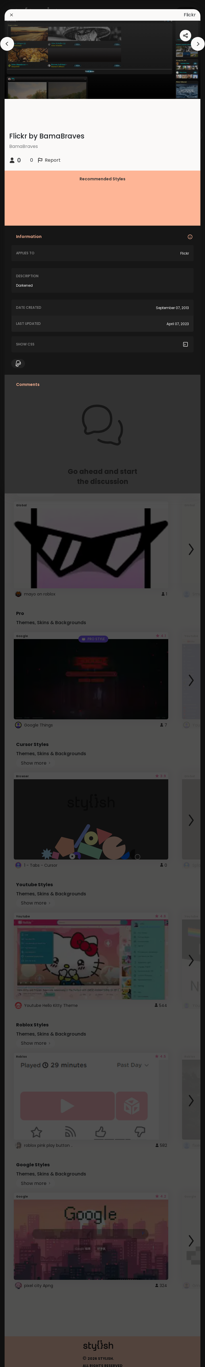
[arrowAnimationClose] (7, 44)
